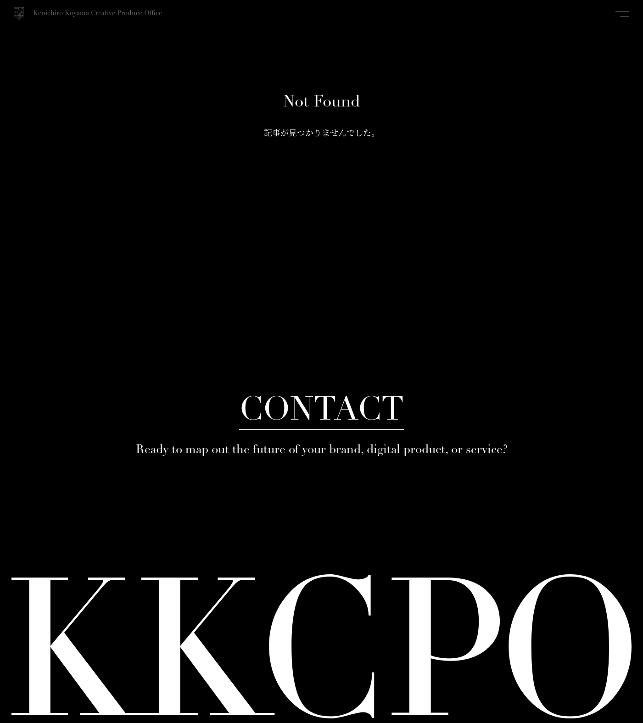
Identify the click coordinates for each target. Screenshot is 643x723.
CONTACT (321, 411)
